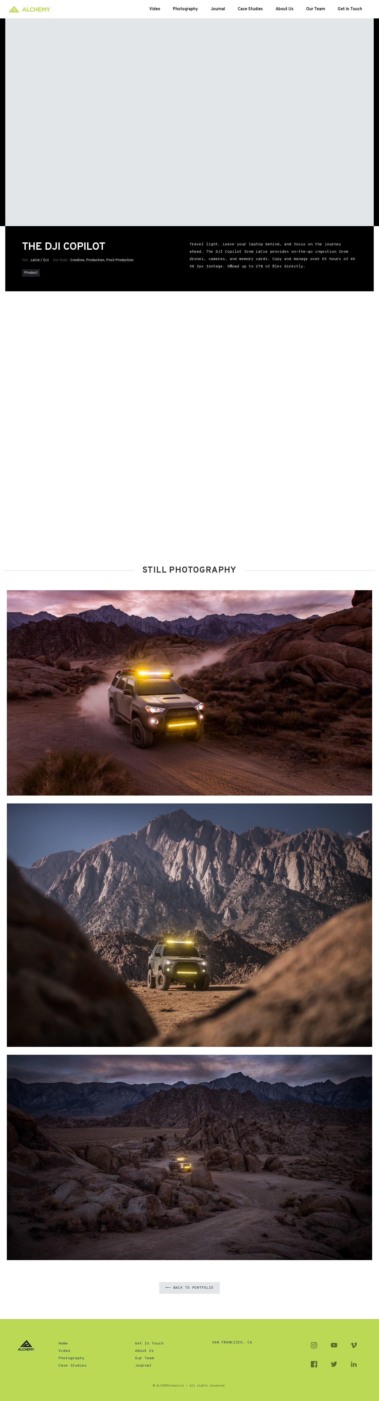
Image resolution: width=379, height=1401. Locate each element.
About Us (144, 1351)
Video (64, 1351)
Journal (143, 1365)
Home (63, 1343)
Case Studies (72, 1365)
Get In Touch (149, 1343)
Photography (71, 1358)
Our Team (144, 1358)
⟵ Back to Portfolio (189, 1288)
